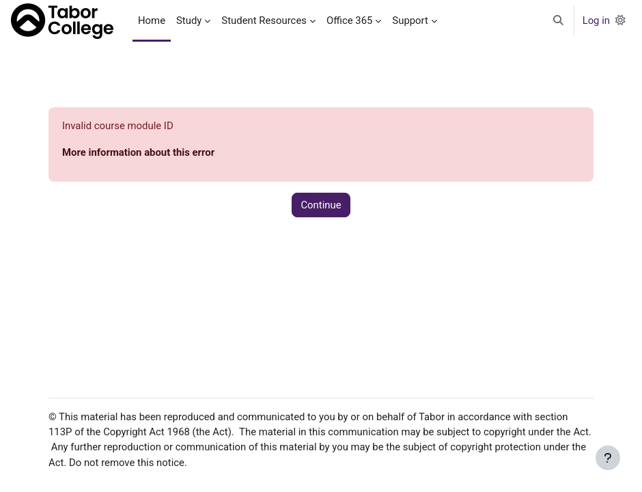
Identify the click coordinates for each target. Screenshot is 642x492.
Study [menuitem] (188, 20)
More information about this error (138, 152)
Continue (321, 205)
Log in (596, 20)
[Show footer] (608, 458)
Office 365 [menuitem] (349, 20)
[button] (558, 21)
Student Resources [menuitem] (264, 20)
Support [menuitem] (410, 20)
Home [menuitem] (151, 20)
